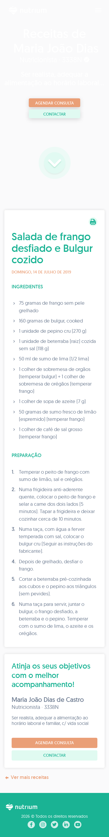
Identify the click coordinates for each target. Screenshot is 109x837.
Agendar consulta (54, 103)
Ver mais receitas (26, 777)
